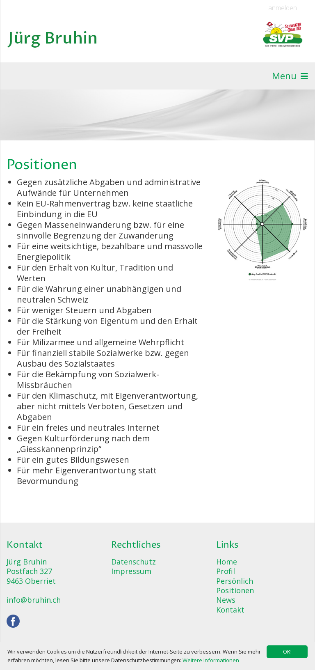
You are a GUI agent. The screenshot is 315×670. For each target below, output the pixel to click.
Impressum (131, 571)
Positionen (235, 590)
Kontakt (230, 610)
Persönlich (234, 581)
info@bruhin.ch (34, 600)
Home (226, 562)
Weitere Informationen (211, 660)
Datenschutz (133, 562)
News (225, 600)
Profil (225, 571)
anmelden (282, 8)
